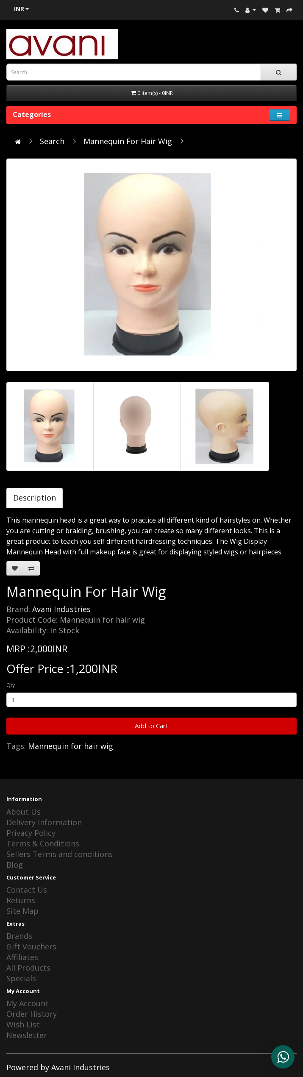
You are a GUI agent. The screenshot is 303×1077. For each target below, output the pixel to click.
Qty (10, 685)
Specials (21, 978)
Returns (20, 900)
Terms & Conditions (42, 843)
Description (34, 498)
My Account (27, 1003)
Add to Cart (151, 725)
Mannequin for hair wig (70, 746)
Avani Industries (61, 609)
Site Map (22, 911)
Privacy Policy (31, 833)
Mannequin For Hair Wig (127, 141)
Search (52, 141)
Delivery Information (44, 822)
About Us (23, 812)
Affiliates (22, 957)
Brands (19, 936)
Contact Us (26, 890)
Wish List (23, 1024)
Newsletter (26, 1035)
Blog (14, 865)
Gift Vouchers (31, 946)
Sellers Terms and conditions (59, 854)
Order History (31, 1014)
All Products (28, 968)
